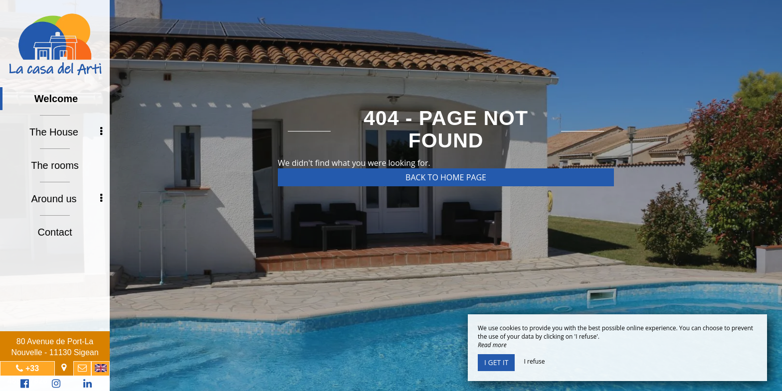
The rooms (55, 165)
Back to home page (445, 177)
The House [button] (65, 132)
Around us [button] (66, 198)
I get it (496, 362)
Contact (55, 232)
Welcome (56, 98)
